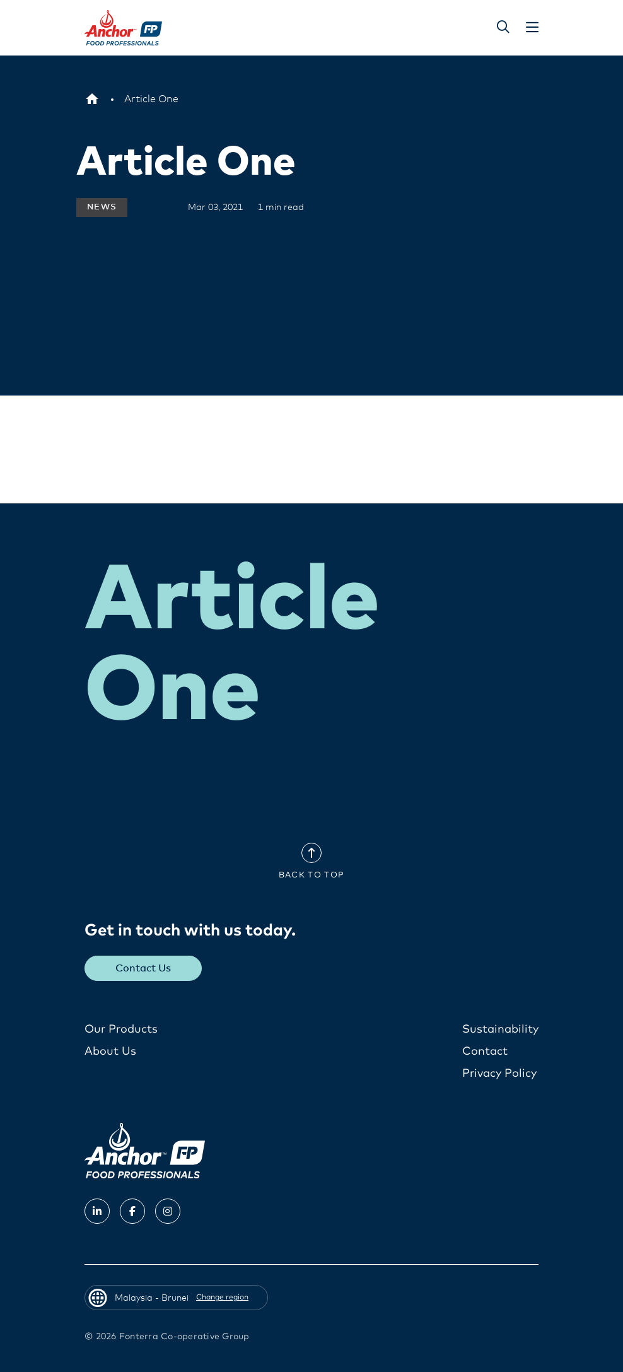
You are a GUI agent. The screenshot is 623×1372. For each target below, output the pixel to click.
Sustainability (500, 1029)
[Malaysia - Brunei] (92, 99)
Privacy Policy (499, 1073)
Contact (485, 1051)
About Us (110, 1051)
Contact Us (144, 968)
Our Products (121, 1029)
